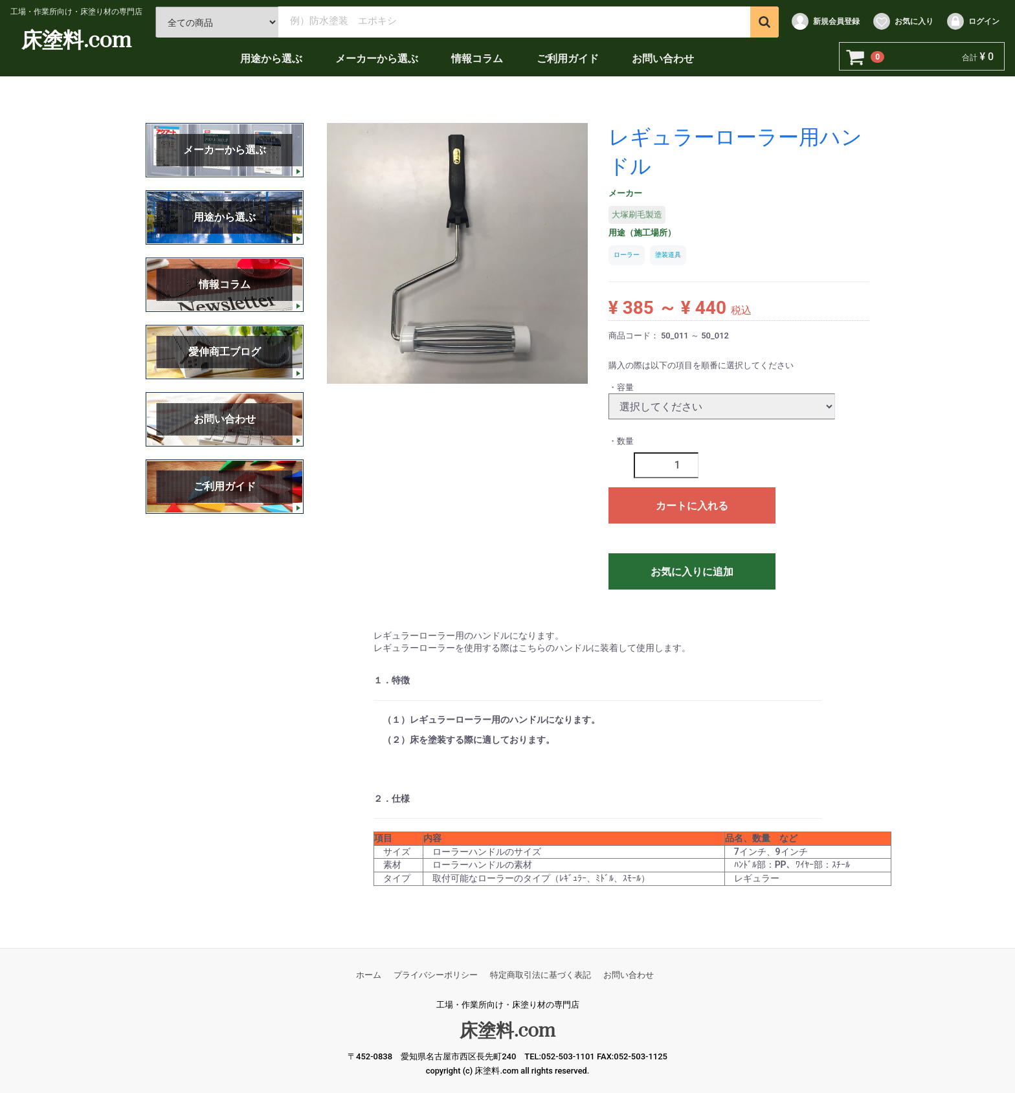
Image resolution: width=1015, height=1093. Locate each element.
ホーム (368, 975)
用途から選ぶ (274, 58)
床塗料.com (79, 38)
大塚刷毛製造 (637, 214)
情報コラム (480, 58)
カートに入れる (692, 506)
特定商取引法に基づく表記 (540, 975)
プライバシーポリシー (436, 975)
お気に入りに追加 (692, 572)
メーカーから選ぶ (379, 58)
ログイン (972, 21)
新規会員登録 (825, 21)
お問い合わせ (665, 58)
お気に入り (902, 21)
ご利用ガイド (570, 58)
